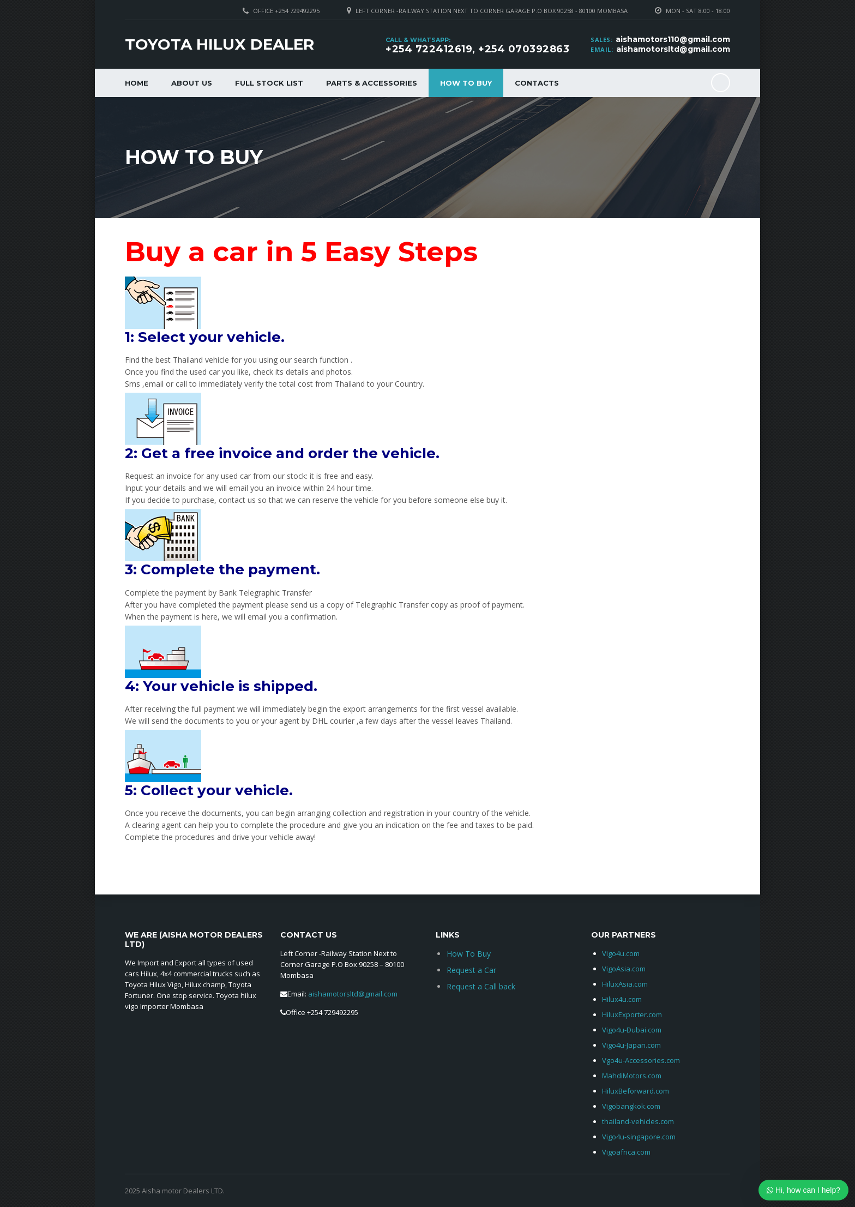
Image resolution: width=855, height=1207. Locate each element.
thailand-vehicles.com (639, 1121)
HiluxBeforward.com (635, 1091)
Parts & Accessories (371, 83)
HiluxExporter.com (632, 1014)
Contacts (537, 83)
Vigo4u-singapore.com (639, 1137)
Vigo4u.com (621, 953)
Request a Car (471, 970)
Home (136, 83)
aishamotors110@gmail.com (673, 39)
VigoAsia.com (624, 969)
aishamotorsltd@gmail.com (673, 49)
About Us (191, 83)
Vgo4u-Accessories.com (641, 1060)
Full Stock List (269, 83)
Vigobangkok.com (631, 1106)
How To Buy (466, 83)
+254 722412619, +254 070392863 (477, 49)
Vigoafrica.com (626, 1152)
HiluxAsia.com (625, 984)
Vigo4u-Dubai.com (631, 1030)
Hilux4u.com (622, 999)
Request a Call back (481, 986)
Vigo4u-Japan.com (631, 1045)
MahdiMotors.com (631, 1075)
